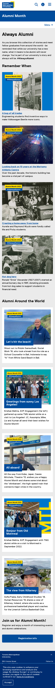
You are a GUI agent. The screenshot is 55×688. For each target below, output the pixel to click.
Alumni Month (14, 16)
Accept (8, 682)
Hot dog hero (9, 277)
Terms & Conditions (25, 677)
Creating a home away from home (20, 223)
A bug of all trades (12, 113)
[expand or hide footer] (51, 654)
